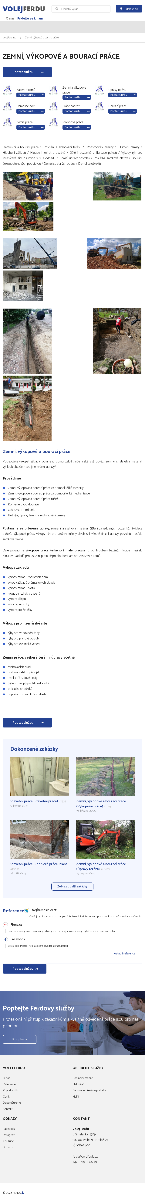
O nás (10, 18)
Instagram (9, 1135)
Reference (9, 1084)
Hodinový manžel (82, 1078)
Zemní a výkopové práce (74, 90)
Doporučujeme (12, 1103)
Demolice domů (26, 106)
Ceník (6, 1096)
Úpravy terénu (117, 90)
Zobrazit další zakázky (72, 886)
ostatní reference (124, 954)
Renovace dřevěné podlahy (89, 1090)
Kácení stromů (25, 90)
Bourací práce (117, 106)
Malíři (75, 1096)
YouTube (8, 1141)
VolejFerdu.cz (9, 38)
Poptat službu (22, 72)
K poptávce (19, 1039)
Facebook (9, 1129)
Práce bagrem (71, 106)
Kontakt (7, 1109)
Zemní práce (24, 122)
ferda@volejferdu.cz (85, 1156)
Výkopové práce (72, 122)
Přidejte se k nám (30, 18)
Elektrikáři (78, 1084)
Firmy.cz (8, 1147)
